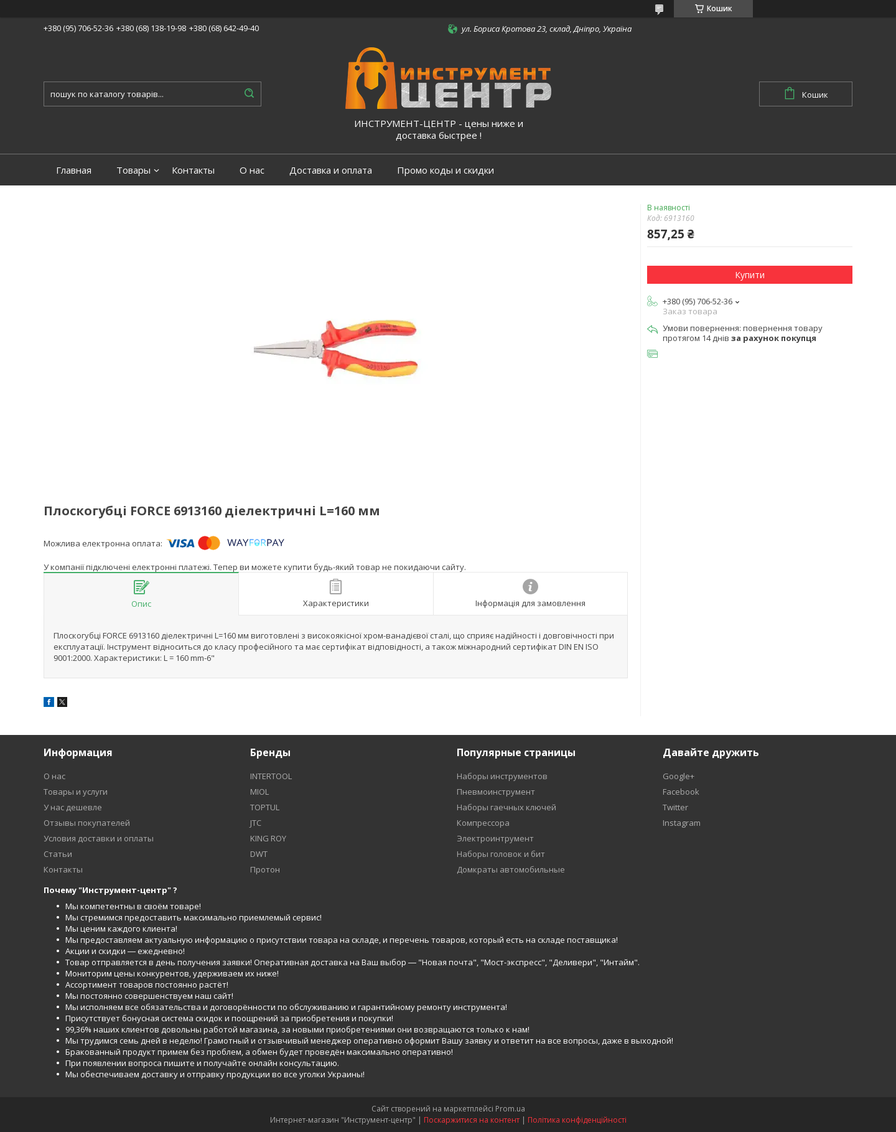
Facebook (681, 791)
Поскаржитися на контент (472, 1120)
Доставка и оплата (330, 170)
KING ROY (268, 838)
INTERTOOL (271, 776)
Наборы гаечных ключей (506, 807)
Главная (73, 170)
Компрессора (483, 822)
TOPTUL (264, 807)
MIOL (259, 791)
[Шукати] (248, 94)
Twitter (675, 807)
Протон (265, 869)
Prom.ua (510, 1108)
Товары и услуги (76, 791)
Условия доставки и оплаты (99, 838)
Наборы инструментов (502, 776)
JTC (255, 822)
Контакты (193, 170)
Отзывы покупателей (87, 822)
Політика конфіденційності (577, 1120)
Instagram (682, 822)
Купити (750, 275)
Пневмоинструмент (496, 791)
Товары (133, 170)
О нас (252, 170)
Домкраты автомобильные (511, 869)
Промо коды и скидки (445, 170)
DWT (259, 853)
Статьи (58, 853)
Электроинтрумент (495, 838)
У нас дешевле (73, 807)
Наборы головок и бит (501, 853)
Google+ (678, 776)
